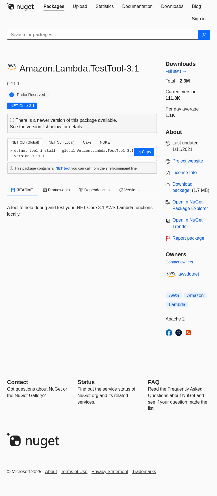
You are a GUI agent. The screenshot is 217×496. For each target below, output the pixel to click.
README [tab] (22, 190)
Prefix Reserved (31, 94)
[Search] (204, 35)
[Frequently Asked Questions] (154, 382)
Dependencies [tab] (94, 190)
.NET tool (62, 168)
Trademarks (144, 471)
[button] (144, 152)
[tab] (54, 6)
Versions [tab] (129, 190)
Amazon (195, 295)
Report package (188, 238)
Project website (187, 161)
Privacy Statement (110, 471)
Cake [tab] (87, 142)
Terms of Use (74, 471)
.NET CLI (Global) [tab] (24, 142)
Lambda (177, 304)
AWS (174, 295)
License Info (184, 172)
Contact (17, 382)
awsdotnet (189, 274)
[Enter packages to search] (102, 35)
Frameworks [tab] (56, 190)
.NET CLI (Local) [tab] (60, 142)
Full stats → (176, 71)
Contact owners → (182, 262)
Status (86, 382)
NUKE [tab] (105, 142)
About (51, 471)
